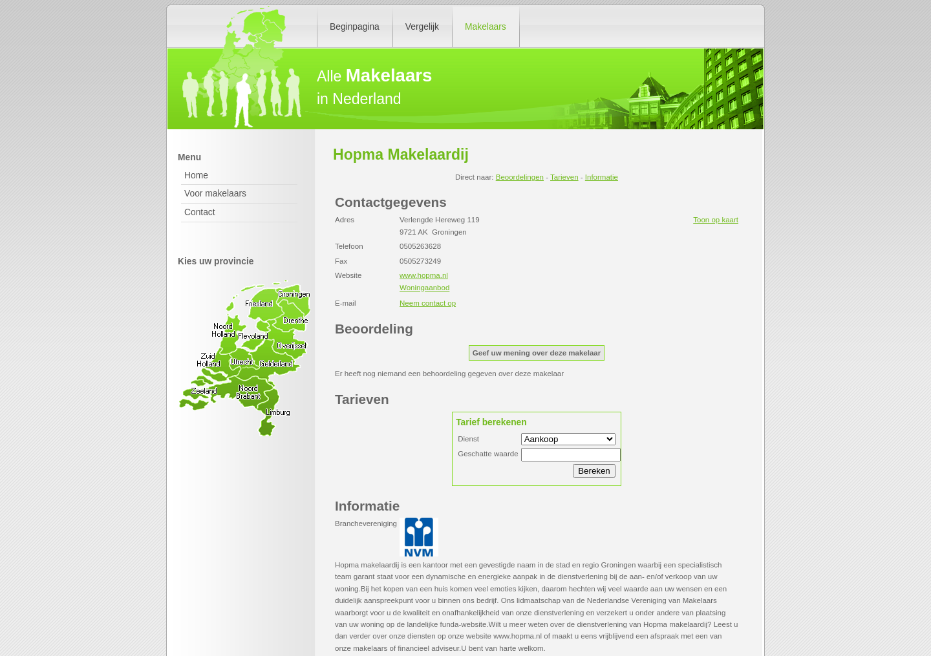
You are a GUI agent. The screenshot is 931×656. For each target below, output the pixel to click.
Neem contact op (428, 303)
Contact (199, 212)
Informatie (601, 177)
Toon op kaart (715, 220)
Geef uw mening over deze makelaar (537, 353)
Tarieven (564, 177)
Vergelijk (422, 26)
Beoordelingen (520, 177)
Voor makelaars (215, 193)
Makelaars (485, 26)
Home (196, 175)
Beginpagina (355, 26)
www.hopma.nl (424, 275)
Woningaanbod (424, 287)
